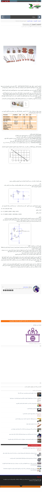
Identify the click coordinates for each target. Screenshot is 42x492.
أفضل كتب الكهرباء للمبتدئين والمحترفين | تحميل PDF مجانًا (27, 393)
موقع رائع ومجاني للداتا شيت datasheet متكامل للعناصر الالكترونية (26, 403)
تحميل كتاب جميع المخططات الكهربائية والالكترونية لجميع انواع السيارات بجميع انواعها (23, 398)
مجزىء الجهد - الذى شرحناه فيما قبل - (24, 205)
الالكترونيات (28, 26)
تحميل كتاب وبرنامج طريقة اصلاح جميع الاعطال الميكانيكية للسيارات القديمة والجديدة (23, 458)
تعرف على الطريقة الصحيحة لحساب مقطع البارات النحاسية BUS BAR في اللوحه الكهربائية (22, 439)
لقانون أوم (37, 97)
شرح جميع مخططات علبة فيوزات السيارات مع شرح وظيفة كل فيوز (26, 418)
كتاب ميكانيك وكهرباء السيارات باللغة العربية (30, 413)
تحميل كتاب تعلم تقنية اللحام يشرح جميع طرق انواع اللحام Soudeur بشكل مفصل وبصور (23, 434)
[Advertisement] (21, 11)
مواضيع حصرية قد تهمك (34, 445)
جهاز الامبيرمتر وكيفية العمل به (32, 408)
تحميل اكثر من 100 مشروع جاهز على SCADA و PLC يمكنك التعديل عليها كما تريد (24, 429)
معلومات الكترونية (24, 26)
